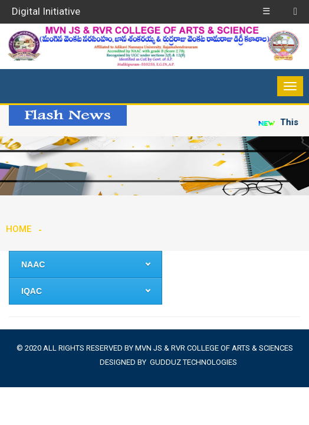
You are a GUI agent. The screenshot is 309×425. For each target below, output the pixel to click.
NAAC (33, 264)
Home (18, 229)
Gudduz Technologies (193, 362)
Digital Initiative (46, 11)
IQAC (31, 291)
